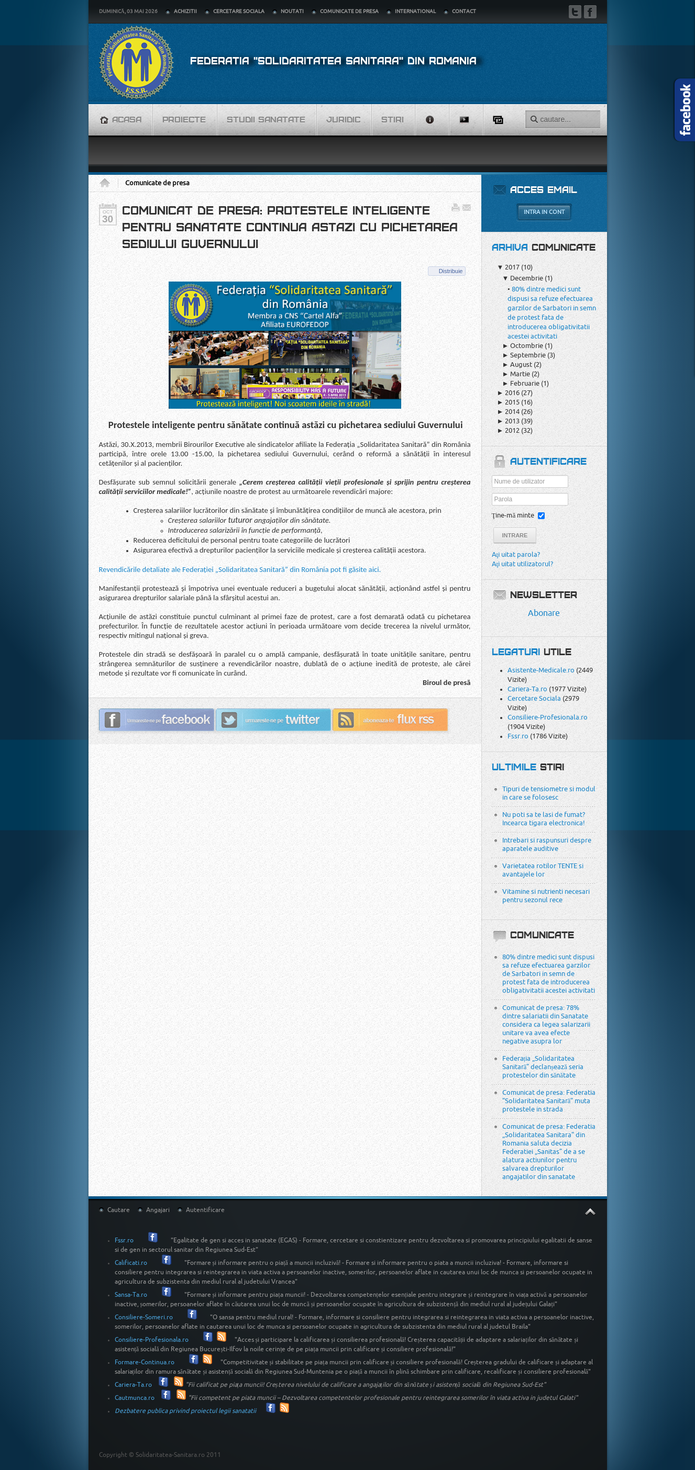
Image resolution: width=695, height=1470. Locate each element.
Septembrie (524, 355)
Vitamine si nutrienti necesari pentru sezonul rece (546, 895)
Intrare (515, 535)
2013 (508, 421)
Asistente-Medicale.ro (541, 670)
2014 (508, 411)
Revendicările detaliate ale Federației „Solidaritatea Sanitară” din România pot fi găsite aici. (240, 569)
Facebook (590, 11)
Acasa (108, 183)
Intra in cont (544, 212)
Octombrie (523, 345)
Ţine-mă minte (513, 515)
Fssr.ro (518, 736)
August (517, 364)
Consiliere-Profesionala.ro (548, 717)
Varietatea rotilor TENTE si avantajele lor (542, 870)
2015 (508, 402)
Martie (516, 374)
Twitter (575, 11)
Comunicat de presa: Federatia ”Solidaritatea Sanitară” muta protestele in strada (548, 1101)
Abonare (544, 613)
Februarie (521, 383)
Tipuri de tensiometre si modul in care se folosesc (548, 793)
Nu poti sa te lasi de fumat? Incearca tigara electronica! (543, 818)
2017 (508, 267)
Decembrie (523, 278)
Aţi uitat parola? (516, 554)
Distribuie (451, 271)
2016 (508, 392)
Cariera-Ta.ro (527, 689)
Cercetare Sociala (534, 698)
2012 (508, 430)
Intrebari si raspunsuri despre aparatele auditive (546, 844)
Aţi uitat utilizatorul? (523, 563)
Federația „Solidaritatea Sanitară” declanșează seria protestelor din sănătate (543, 1067)
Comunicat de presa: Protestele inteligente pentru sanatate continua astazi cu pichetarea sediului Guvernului (290, 228)
